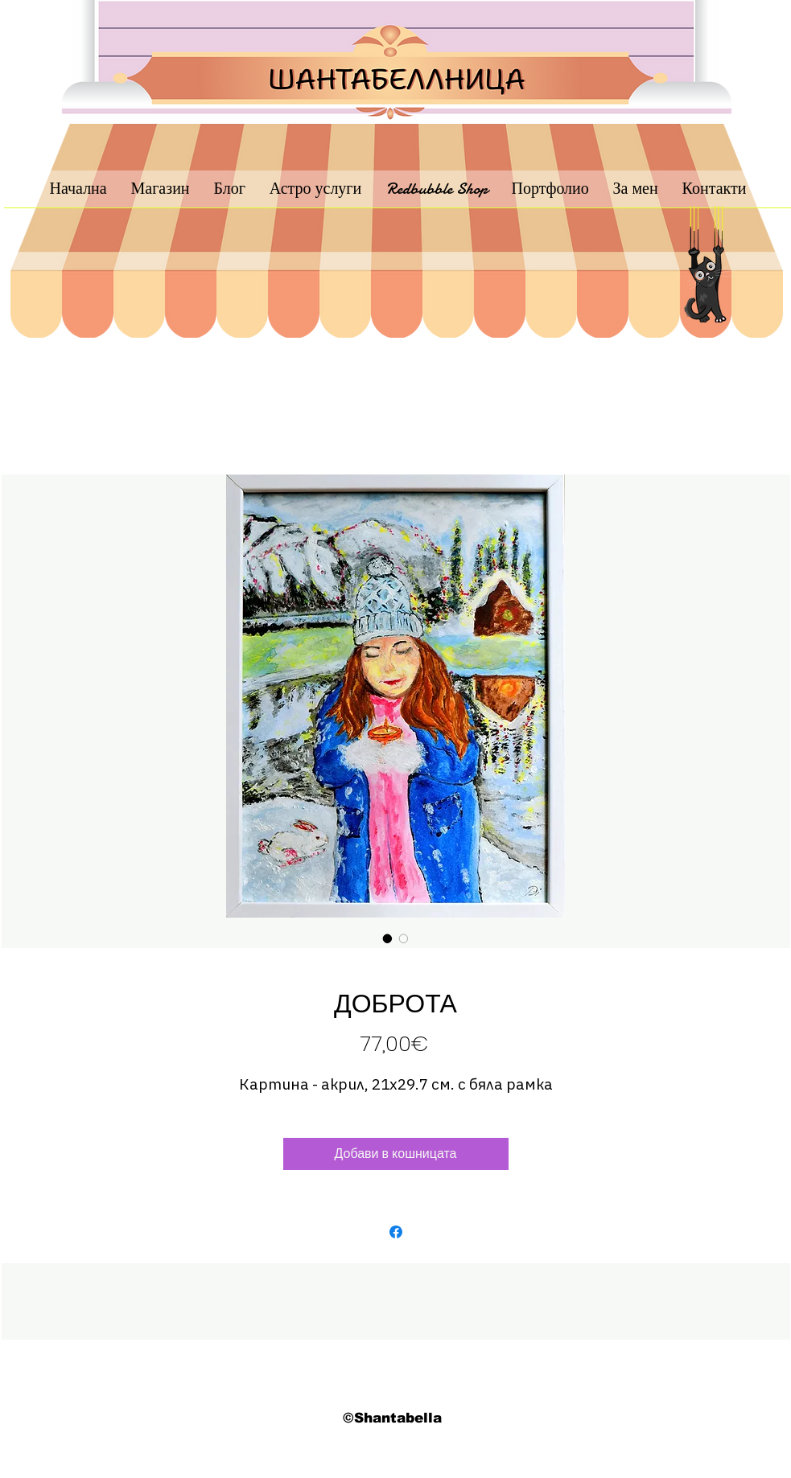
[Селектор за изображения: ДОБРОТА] (388, 938)
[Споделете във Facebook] (396, 1232)
